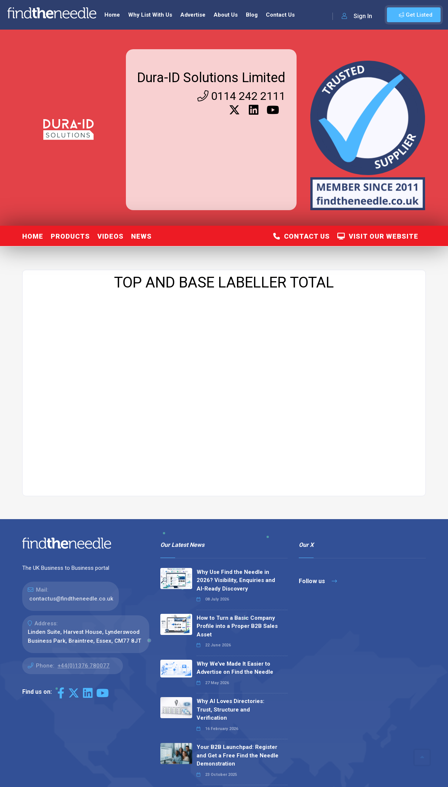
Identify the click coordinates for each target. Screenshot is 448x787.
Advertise (192, 14)
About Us (226, 14)
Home (112, 14)
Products (70, 236)
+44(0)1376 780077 (83, 665)
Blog (252, 14)
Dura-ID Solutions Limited (211, 77)
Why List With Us (150, 14)
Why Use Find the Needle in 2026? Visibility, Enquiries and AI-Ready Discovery (236, 580)
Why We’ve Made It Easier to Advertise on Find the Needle (235, 668)
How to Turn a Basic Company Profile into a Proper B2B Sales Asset (237, 626)
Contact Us (280, 14)
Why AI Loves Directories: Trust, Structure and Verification (230, 709)
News (141, 236)
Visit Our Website (377, 236)
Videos (110, 236)
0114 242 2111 (241, 96)
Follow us (318, 581)
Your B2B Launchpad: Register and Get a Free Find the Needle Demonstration (237, 755)
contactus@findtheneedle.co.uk (71, 598)
